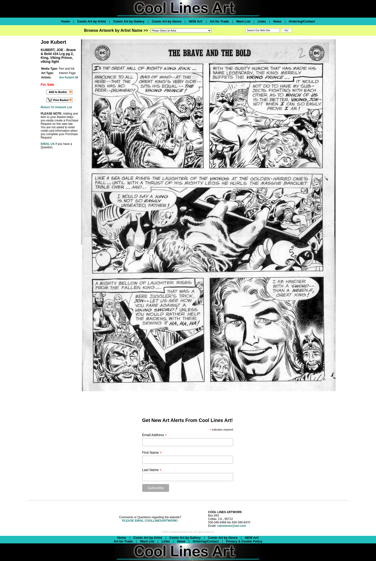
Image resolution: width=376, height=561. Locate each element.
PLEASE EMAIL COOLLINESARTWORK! (150, 520)
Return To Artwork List (56, 107)
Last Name (152, 470)
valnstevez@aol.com (231, 526)
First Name (152, 452)
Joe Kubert (66, 77)
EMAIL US (47, 144)
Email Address (154, 435)
